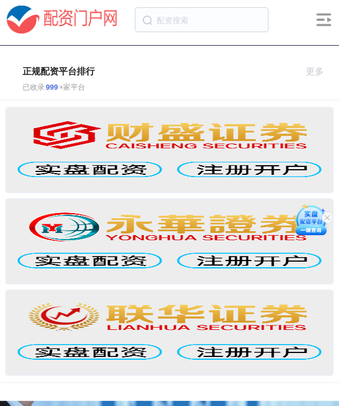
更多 (319, 71)
